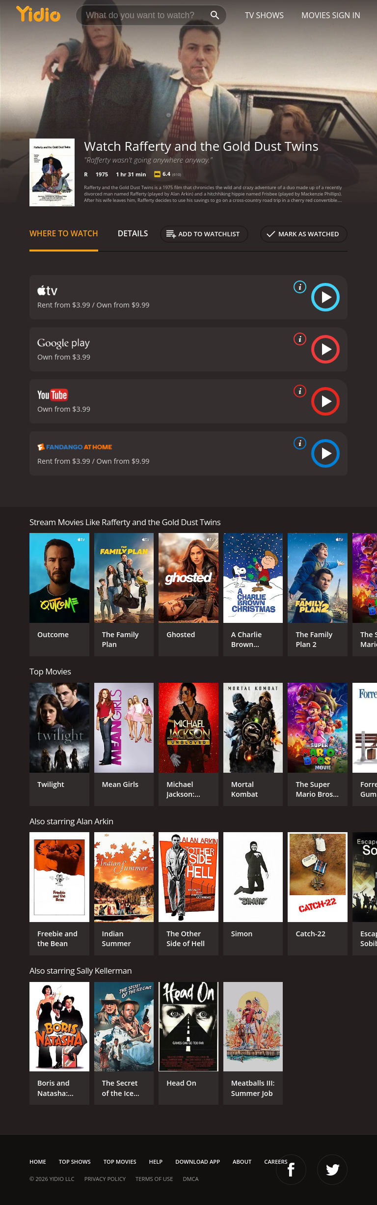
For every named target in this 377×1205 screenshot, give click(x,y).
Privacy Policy (105, 1178)
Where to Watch (63, 233)
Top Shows (75, 1161)
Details (133, 233)
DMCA (190, 1178)
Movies (315, 15)
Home (37, 1161)
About (242, 1161)
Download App (197, 1161)
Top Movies (120, 1161)
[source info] (298, 286)
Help (156, 1161)
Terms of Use (154, 1178)
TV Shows (264, 15)
